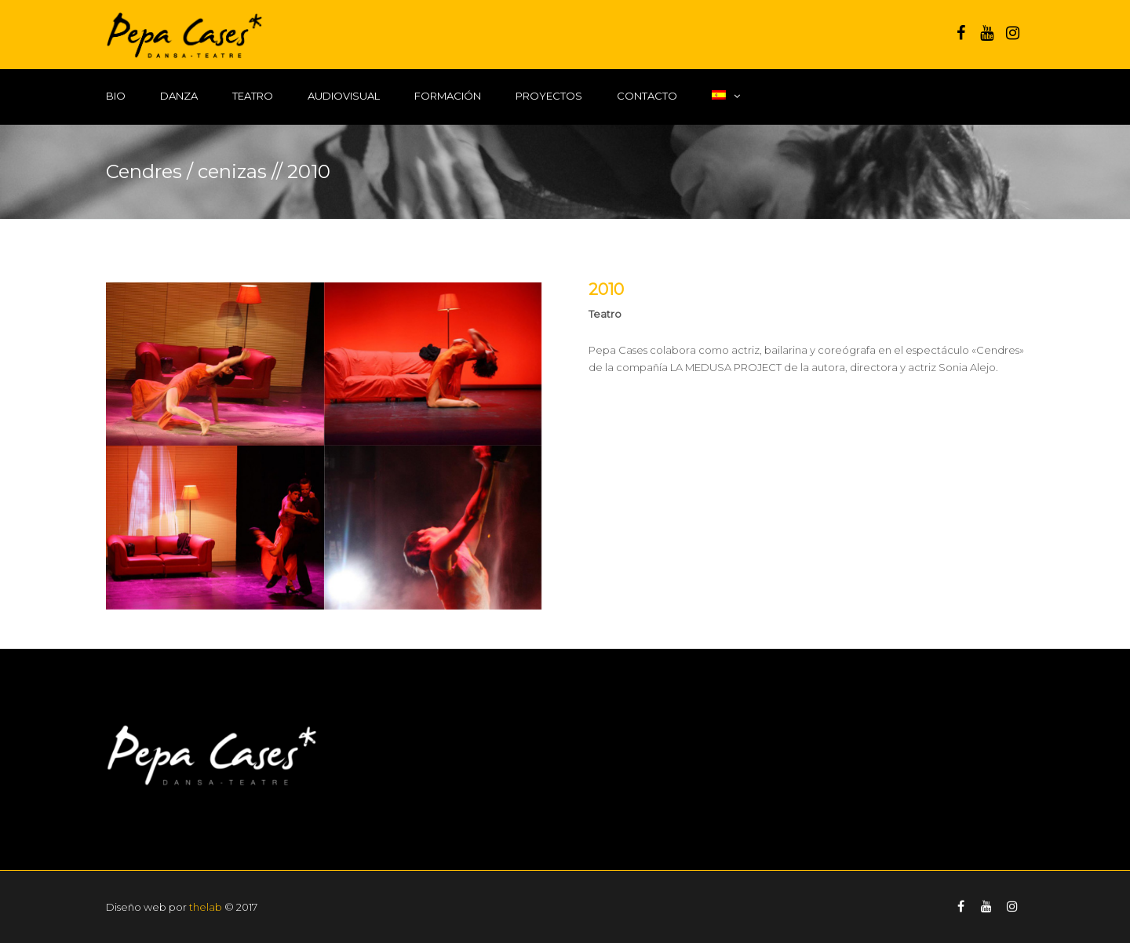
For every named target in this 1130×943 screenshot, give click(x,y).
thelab (205, 907)
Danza (179, 95)
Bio (116, 95)
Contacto (647, 95)
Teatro (252, 95)
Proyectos (549, 95)
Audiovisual (344, 95)
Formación (447, 95)
